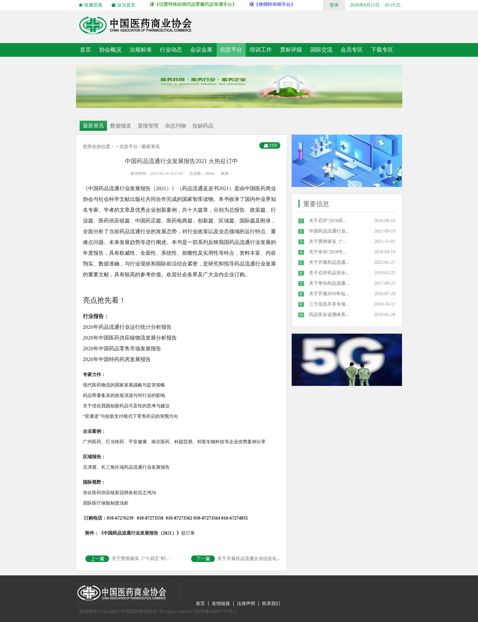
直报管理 (148, 126)
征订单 (147, 533)
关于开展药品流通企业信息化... (235, 558)
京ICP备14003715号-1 (214, 611)
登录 (334, 5)
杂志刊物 (175, 126)
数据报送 (120, 126)
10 (301, 314)
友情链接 (221, 603)
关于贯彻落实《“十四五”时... (127, 558)
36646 (210, 173)
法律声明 (246, 603)
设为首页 (126, 5)
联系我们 (271, 603)
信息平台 (128, 146)
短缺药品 (203, 126)
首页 (85, 50)
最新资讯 (93, 126)
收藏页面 (93, 5)
